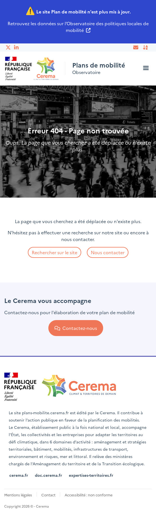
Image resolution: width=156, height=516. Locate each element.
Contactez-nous (76, 328)
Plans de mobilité (98, 65)
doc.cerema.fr (48, 475)
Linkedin (17, 47)
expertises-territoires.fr (91, 475)
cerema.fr (18, 475)
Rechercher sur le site (54, 252)
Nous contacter (108, 252)
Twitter (8, 47)
